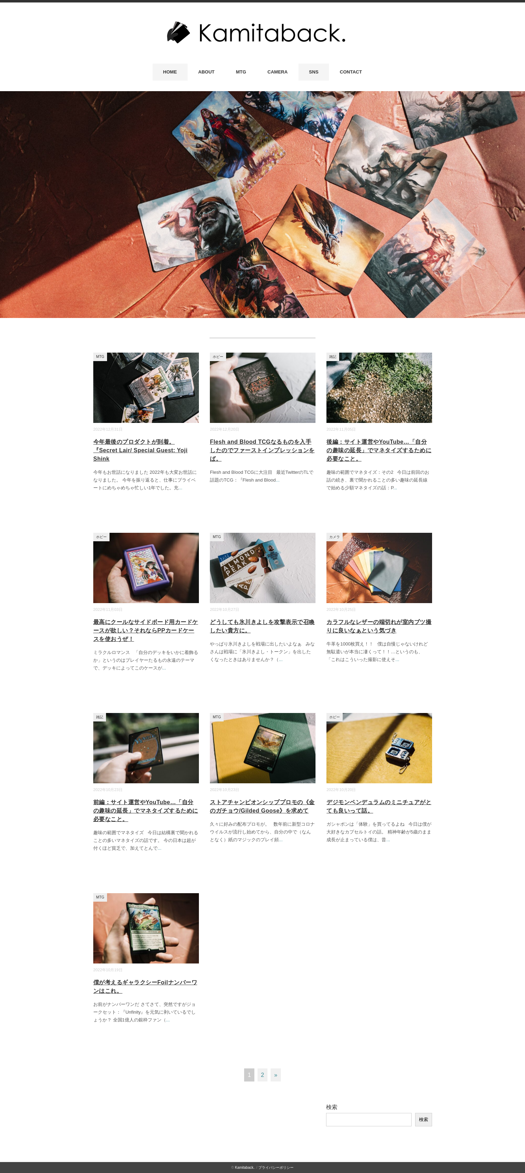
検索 (331, 1107)
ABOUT (206, 72)
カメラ (334, 537)
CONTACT (351, 72)
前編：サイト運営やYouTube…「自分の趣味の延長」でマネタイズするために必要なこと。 (145, 810)
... (180, 487)
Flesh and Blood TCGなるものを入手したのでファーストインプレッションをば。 (262, 450)
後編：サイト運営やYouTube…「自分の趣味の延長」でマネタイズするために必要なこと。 (378, 450)
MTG (241, 72)
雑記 (332, 357)
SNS (314, 72)
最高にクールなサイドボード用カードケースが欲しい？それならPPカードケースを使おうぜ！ (145, 630)
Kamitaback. (244, 1167)
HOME (170, 72)
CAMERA (277, 72)
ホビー (218, 357)
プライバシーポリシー (276, 1167)
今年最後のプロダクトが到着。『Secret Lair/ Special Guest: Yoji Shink (140, 450)
